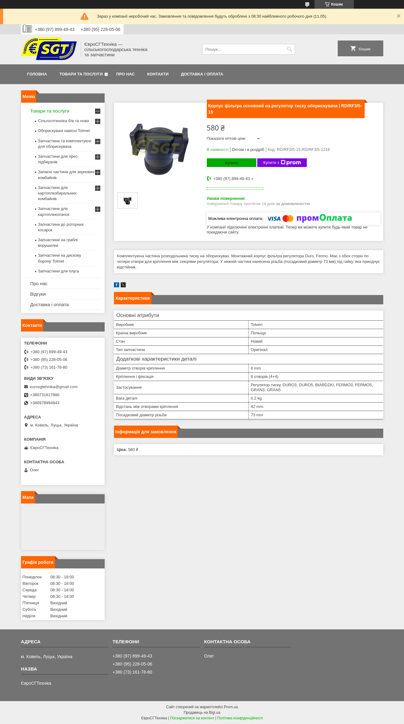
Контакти (158, 74)
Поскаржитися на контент (192, 718)
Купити (231, 163)
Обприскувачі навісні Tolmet (64, 130)
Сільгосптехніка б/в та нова (63, 120)
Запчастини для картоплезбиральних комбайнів (57, 193)
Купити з (282, 162)
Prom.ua (231, 707)
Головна (37, 74)
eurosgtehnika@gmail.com (54, 386)
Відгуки (38, 294)
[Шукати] (289, 49)
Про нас (125, 74)
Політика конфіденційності (240, 718)
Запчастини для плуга (58, 271)
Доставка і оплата (202, 74)
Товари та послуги (81, 74)
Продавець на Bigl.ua (202, 712)
